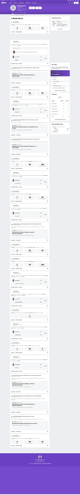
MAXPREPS (3, 0)
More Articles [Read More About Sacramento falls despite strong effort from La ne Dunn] (18, 431)
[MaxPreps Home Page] (12, 15)
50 (40, 364)
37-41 (27, 105)
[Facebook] (78, 0)
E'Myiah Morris (21, 6)
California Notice (46, 480)
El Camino (29, 89)
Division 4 (54, 83)
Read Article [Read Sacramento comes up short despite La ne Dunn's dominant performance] (13, 240)
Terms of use (39, 480)
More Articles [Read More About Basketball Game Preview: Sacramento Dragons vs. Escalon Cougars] (18, 82)
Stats (18, 12)
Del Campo (29, 194)
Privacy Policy (33, 480)
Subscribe (28, 480)
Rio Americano (30, 161)
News (25, 12)
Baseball (15, 2)
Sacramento (17, 15)
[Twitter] (75, 0)
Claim (32, 7)
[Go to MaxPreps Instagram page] (40, 476)
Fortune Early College (31, 247)
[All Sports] (39, 3)
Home (13, 12)
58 (40, 302)
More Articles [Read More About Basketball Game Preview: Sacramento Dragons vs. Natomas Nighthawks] (18, 412)
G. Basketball (27, 2)
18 (40, 216)
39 (40, 180)
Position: (59, 97)
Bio (15, 12)
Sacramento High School (40, 457)
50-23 (19, 360)
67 (40, 334)
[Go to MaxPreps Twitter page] (43, 476)
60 (40, 213)
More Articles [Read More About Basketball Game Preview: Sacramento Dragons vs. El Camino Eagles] (18, 154)
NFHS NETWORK (12, 0)
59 (40, 59)
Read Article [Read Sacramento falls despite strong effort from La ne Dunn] (13, 431)
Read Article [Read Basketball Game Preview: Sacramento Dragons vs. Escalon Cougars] (13, 82)
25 (40, 331)
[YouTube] (70, 0)
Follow (38, 7)
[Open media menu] (72, 3)
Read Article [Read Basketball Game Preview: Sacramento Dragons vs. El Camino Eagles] (13, 154)
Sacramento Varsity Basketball (62, 24)
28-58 (24, 295)
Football (10, 2)
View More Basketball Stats (60, 119)
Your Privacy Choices (55, 480)
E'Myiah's (13, 24)
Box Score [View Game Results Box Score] (20, 63)
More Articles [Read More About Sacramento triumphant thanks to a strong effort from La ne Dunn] (18, 134)
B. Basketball (21, 2)
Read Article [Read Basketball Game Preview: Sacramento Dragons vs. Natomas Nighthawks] (13, 412)
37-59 (19, 45)
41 (40, 112)
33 (40, 183)
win (26, 161)
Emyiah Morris (22, 15)
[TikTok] (68, 0)
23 (40, 367)
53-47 (23, 276)
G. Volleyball (34, 2)
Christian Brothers (31, 261)
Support (62, 480)
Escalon (29, 24)
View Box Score (55, 131)
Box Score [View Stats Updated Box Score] (12, 31)
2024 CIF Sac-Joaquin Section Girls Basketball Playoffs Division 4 (25, 52)
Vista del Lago (30, 312)
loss (26, 24)
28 (40, 299)
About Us (17, 480)
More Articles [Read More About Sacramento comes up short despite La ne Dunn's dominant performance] (18, 240)
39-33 (21, 176)
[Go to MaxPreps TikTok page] (32, 476)
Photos (21, 12)
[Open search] (69, 3)
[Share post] (47, 32)
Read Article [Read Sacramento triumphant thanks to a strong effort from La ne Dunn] (13, 134)
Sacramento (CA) (19, 7)
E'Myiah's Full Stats (19, 31)
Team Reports (14, 73)
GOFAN (7, 0)
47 (40, 283)
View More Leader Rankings (60, 90)
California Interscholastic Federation (59, 87)
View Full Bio (60, 29)
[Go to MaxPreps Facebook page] (47, 476)
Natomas (29, 345)
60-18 (19, 209)
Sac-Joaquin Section (56, 81)
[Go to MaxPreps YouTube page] (36, 476)
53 (40, 280)
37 (40, 56)
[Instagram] (73, 0)
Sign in (76, 2)
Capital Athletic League (57, 85)
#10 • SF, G (21, 10)
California (54, 79)
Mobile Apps (22, 480)
